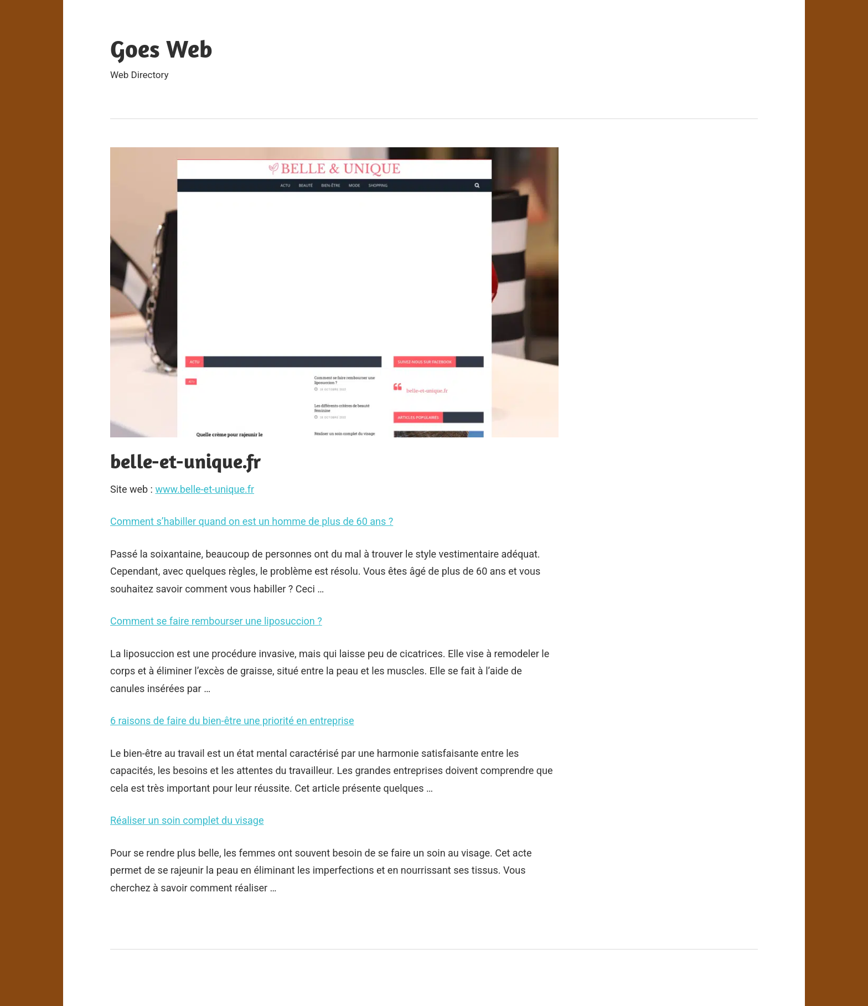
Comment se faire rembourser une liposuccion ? (216, 621)
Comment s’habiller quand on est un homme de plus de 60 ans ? (251, 521)
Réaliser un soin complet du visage (187, 820)
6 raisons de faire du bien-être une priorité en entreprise (232, 720)
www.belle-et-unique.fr (204, 489)
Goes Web (161, 49)
